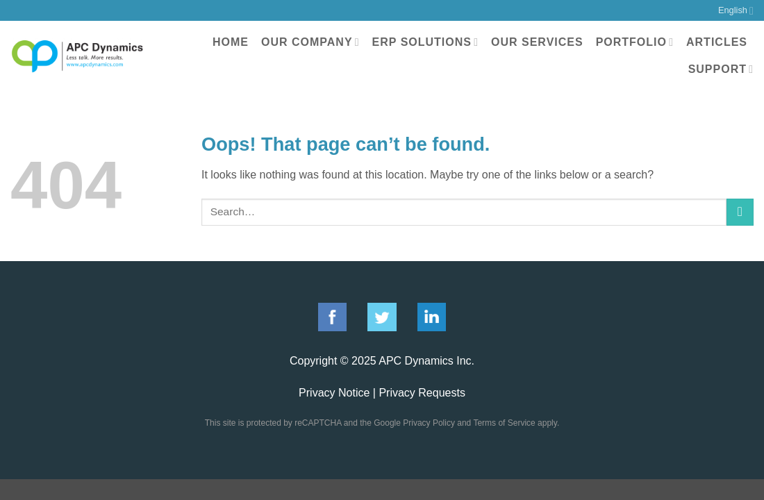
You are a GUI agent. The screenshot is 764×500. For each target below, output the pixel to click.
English (736, 10)
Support (721, 69)
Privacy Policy (429, 423)
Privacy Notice (334, 393)
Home (231, 42)
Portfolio (635, 42)
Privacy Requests (422, 393)
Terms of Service (504, 423)
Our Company (310, 42)
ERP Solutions (425, 42)
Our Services (537, 42)
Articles (716, 42)
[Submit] (740, 212)
